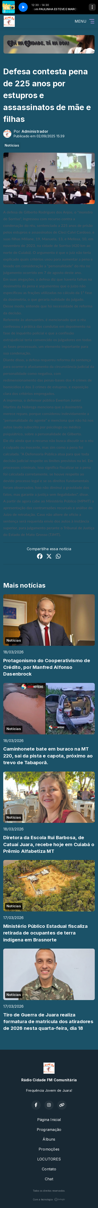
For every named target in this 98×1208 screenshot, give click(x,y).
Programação (49, 1129)
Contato (49, 1169)
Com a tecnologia (49, 1199)
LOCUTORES (49, 1159)
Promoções (49, 1149)
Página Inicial (49, 1119)
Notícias (12, 145)
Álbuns (49, 1139)
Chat (49, 1179)
